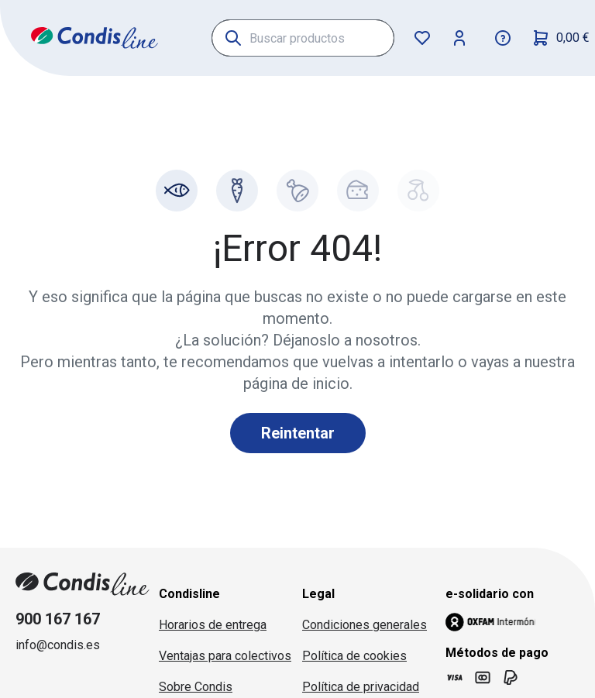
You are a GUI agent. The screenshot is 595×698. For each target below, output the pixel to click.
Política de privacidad (360, 686)
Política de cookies (354, 655)
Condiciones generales (364, 624)
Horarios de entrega (213, 624)
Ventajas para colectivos (225, 655)
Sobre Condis (195, 686)
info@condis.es (57, 645)
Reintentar (298, 433)
